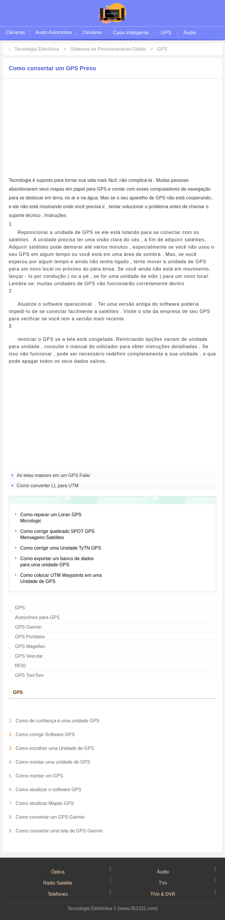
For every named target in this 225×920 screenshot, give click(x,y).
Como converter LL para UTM (48, 485)
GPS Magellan (30, 646)
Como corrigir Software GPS (45, 734)
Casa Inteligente (131, 32)
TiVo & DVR (162, 894)
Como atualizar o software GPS (48, 789)
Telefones (58, 894)
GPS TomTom (29, 675)
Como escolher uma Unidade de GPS (55, 748)
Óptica (57, 871)
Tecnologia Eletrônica (36, 49)
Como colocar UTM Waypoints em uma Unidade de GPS (61, 578)
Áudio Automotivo (53, 32)
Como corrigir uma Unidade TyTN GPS (60, 547)
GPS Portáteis (30, 636)
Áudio (189, 32)
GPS (166, 32)
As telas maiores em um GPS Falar (53, 475)
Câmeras (15, 32)
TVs (162, 882)
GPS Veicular (29, 656)
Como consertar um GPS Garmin (50, 817)
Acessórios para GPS (37, 617)
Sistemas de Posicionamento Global (108, 49)
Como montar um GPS (39, 775)
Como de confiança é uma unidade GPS (57, 720)
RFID (20, 665)
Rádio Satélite (57, 882)
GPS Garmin (28, 627)
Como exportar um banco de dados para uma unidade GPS (57, 561)
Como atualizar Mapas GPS (45, 803)
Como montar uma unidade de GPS (53, 762)
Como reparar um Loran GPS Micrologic (50, 517)
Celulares (92, 32)
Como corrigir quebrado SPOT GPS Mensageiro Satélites (57, 534)
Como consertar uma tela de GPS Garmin (59, 830)
